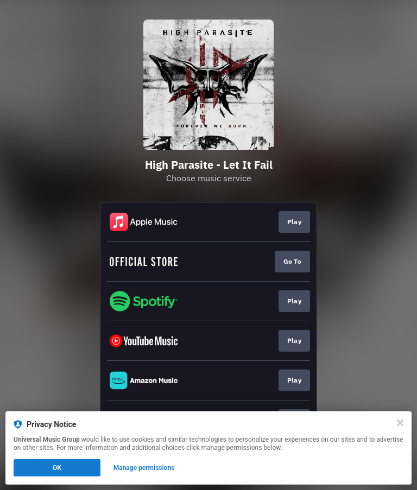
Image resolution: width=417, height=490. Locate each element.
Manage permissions (144, 468)
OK (57, 468)
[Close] (400, 422)
